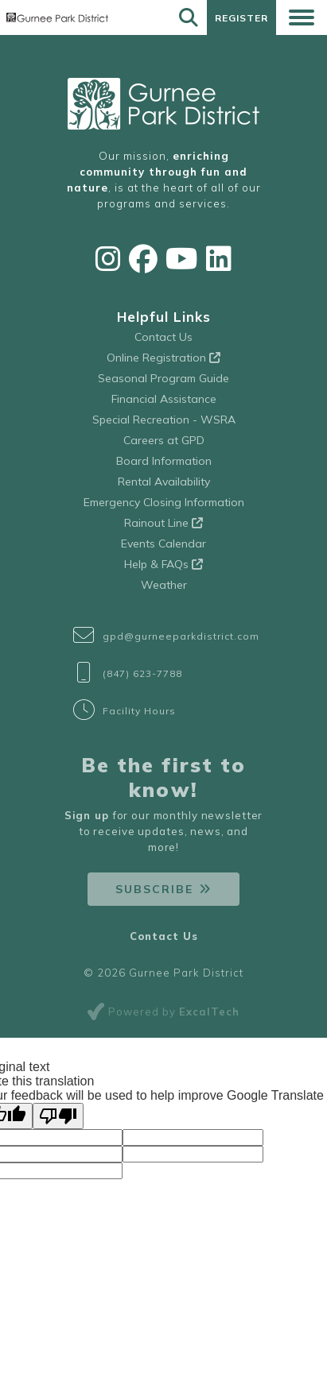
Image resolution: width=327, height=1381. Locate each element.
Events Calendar (163, 543)
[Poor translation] (58, 1116)
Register (241, 18)
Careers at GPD (163, 440)
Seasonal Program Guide (163, 378)
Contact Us (163, 337)
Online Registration (163, 357)
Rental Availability (164, 481)
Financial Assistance (163, 399)
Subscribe (154, 889)
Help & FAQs (163, 564)
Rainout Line (163, 523)
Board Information (164, 461)
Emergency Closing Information (164, 502)
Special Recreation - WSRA (164, 419)
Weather (164, 585)
